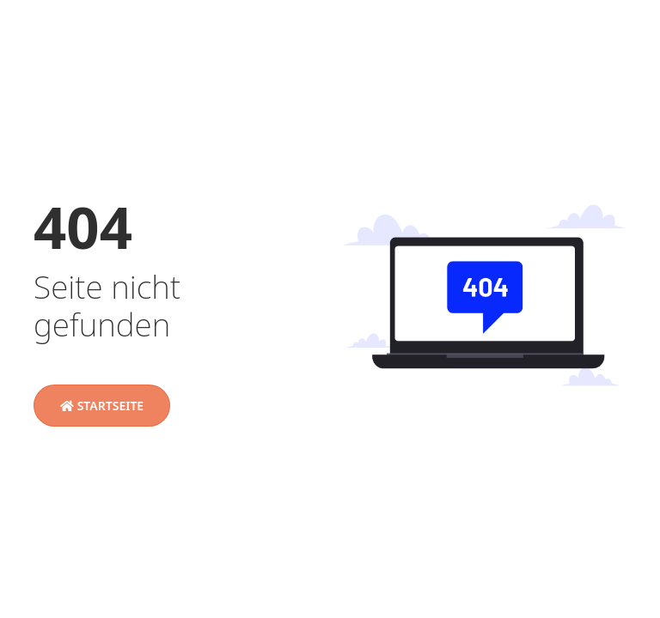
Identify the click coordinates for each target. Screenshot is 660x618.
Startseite (102, 405)
